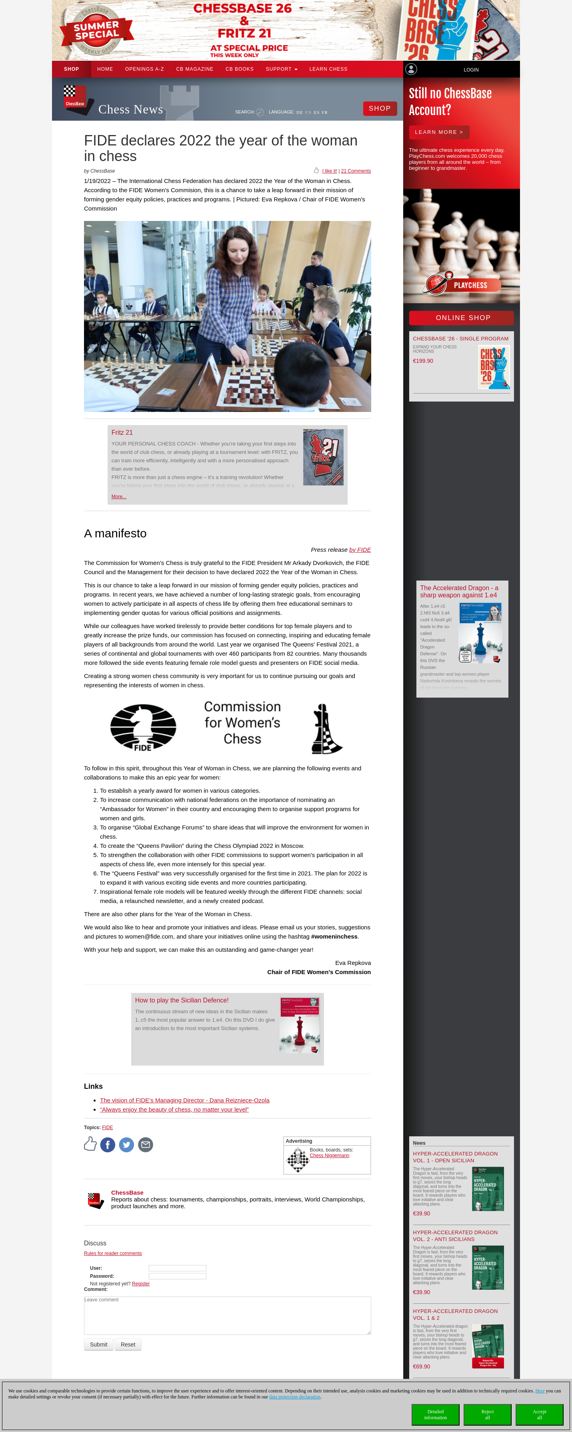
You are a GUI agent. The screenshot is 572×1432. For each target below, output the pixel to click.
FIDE (107, 1127)
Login (471, 70)
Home (105, 69)
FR (325, 112)
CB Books (240, 69)
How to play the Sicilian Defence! (182, 1000)
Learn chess (329, 69)
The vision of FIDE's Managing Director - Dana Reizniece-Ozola (185, 1100)
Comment (95, 1289)
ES (317, 112)
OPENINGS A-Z (144, 69)
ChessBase (127, 1192)
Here (539, 1391)
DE (299, 112)
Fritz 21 (122, 432)
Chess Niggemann (330, 1155)
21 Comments (356, 171)
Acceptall (539, 1414)
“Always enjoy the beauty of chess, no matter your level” (174, 1109)
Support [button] (282, 69)
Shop (71, 69)
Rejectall (488, 1414)
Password (101, 1276)
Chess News (130, 109)
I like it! (329, 171)
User (95, 1268)
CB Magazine (195, 69)
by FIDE (360, 549)
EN (308, 112)
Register (141, 1284)
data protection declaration (294, 1397)
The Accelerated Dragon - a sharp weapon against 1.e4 (459, 592)
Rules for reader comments (113, 1253)
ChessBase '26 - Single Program (461, 339)
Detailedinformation (435, 1414)
